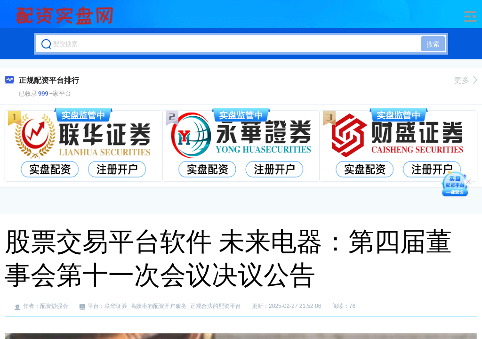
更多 (465, 80)
